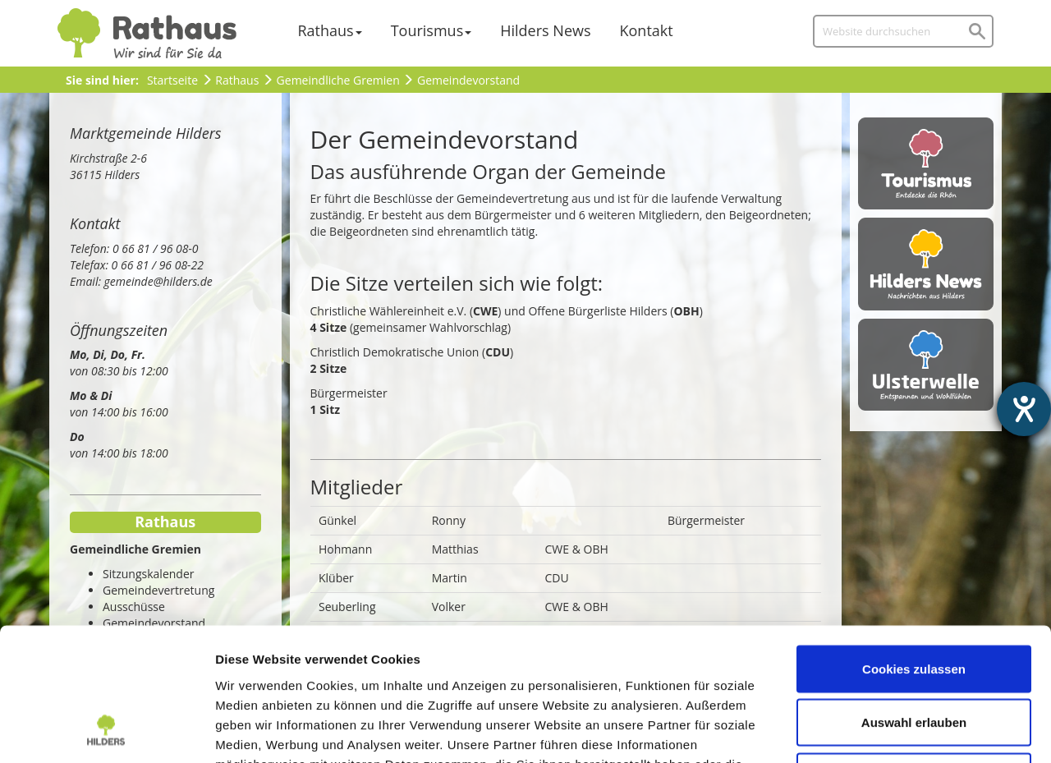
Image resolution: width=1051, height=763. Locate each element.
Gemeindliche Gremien (338, 80)
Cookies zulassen (914, 547)
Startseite (172, 80)
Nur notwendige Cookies (914, 655)
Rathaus (326, 30)
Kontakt (646, 30)
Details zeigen (873, 731)
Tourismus (427, 30)
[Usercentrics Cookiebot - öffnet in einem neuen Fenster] (106, 731)
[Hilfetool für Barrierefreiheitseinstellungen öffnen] (1024, 409)
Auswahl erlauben (913, 602)
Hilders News (545, 30)
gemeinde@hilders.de (158, 281)
